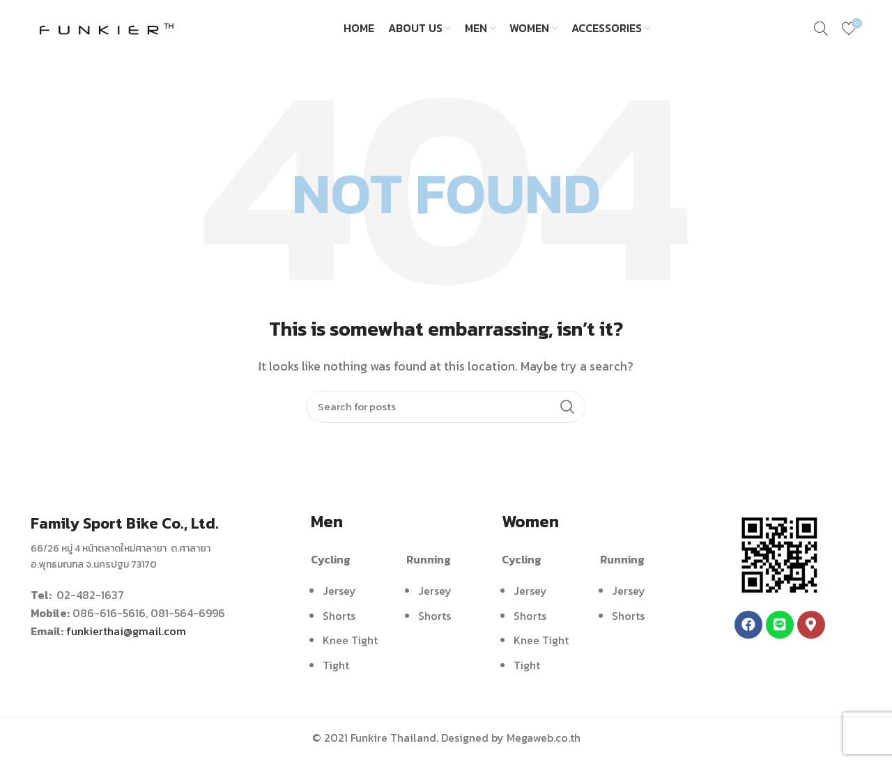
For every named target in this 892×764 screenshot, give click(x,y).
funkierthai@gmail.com (126, 636)
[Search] (446, 412)
